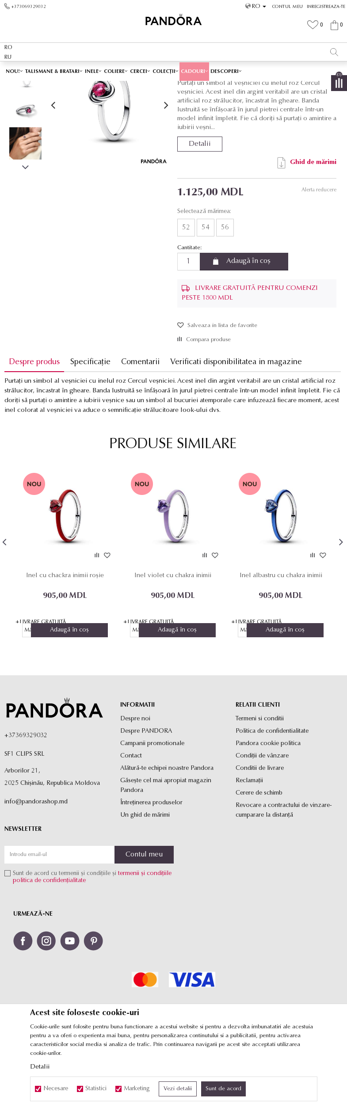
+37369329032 (25, 798)
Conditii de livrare (260, 831)
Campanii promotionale (152, 806)
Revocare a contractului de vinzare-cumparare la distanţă (284, 873)
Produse (159, 87)
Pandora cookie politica (268, 806)
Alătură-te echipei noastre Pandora (167, 831)
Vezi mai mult (222, 70)
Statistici (96, 1089)
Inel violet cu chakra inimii (172, 638)
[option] (173, 70)
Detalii (199, 206)
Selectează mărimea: (204, 274)
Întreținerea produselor (151, 865)
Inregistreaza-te (326, 6)
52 (186, 289)
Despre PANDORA (146, 794)
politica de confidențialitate (49, 943)
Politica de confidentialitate (272, 794)
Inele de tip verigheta (214, 87)
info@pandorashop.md (36, 864)
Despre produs (34, 424)
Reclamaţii (249, 843)
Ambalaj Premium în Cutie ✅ (154, 70)
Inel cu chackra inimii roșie (65, 638)
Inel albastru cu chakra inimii (281, 638)
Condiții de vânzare (262, 818)
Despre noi (135, 781)
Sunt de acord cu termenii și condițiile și (92, 940)
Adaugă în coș (248, 323)
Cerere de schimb (259, 855)
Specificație (90, 424)
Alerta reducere (318, 252)
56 (225, 289)
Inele (179, 87)
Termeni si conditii (260, 781)
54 (205, 289)
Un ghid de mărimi (145, 878)
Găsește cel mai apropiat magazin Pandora (165, 848)
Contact (131, 818)
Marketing (137, 1089)
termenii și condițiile (145, 936)
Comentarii (140, 424)
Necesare (55, 1089)
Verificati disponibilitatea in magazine (236, 424)
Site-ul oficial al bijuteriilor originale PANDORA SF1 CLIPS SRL (74, 87)
